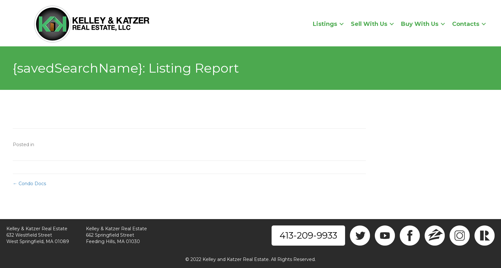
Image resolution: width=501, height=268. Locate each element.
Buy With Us (419, 24)
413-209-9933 (308, 235)
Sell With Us (369, 24)
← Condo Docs (29, 183)
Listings (325, 24)
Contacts (465, 24)
